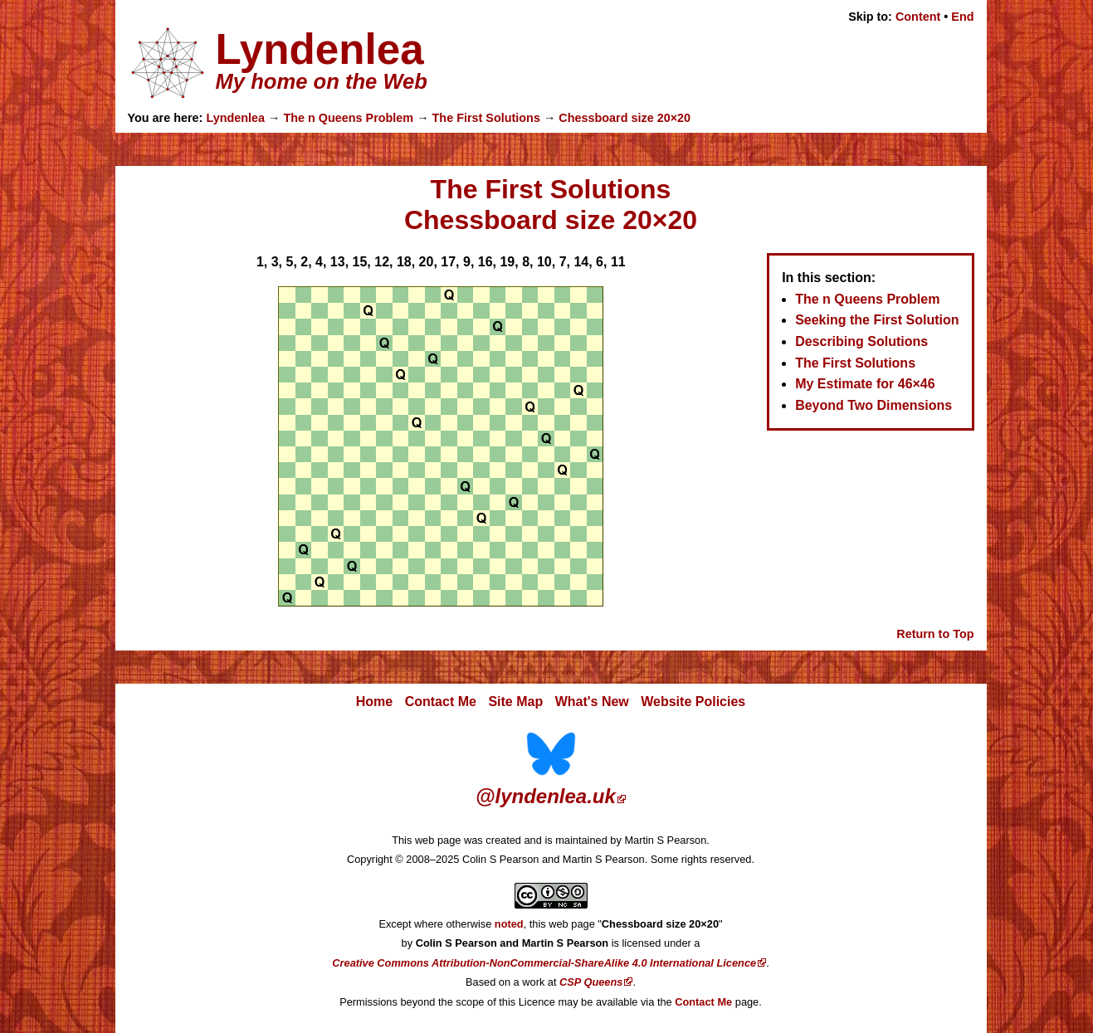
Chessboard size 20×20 (624, 117)
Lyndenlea (235, 117)
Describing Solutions (861, 341)
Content (917, 16)
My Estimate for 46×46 (865, 384)
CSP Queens (590, 982)
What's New (592, 701)
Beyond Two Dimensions (873, 405)
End (962, 16)
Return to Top (934, 634)
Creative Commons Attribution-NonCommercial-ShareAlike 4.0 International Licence (544, 963)
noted (509, 924)
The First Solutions (486, 117)
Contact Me (440, 701)
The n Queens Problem (348, 117)
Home (374, 701)
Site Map (515, 701)
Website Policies (693, 701)
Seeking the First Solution (877, 320)
